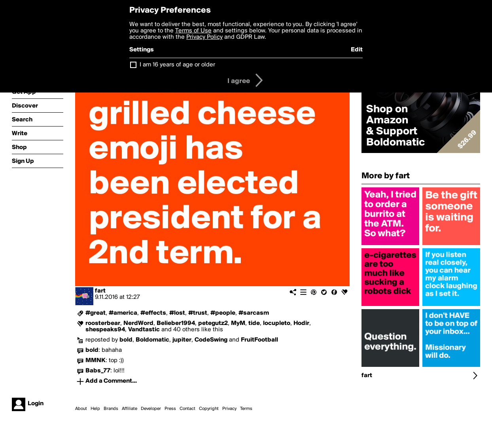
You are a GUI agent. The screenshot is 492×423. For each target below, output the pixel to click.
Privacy (229, 408)
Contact (187, 408)
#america (123, 313)
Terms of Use (193, 31)
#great (95, 313)
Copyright (209, 408)
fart (100, 291)
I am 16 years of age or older (177, 65)
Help (95, 408)
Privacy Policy (204, 37)
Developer (151, 408)
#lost (177, 313)
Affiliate (129, 408)
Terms (246, 408)
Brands (111, 408)
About (81, 408)
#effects (153, 313)
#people (222, 313)
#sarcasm (253, 313)
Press (170, 408)
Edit (357, 50)
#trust (197, 313)
